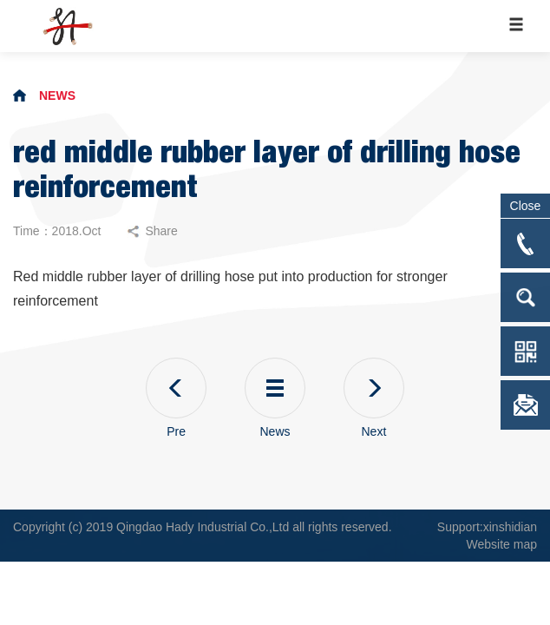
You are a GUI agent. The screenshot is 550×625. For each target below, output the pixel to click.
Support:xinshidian (487, 527)
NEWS (57, 95)
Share (152, 231)
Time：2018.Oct (57, 231)
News (275, 398)
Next (374, 398)
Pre (176, 398)
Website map (502, 544)
